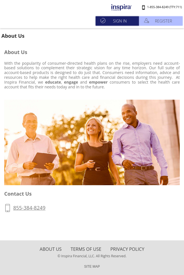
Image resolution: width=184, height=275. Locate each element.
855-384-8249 (29, 207)
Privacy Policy (127, 249)
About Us (51, 249)
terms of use (86, 249)
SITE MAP (92, 267)
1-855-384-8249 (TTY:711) (164, 7)
